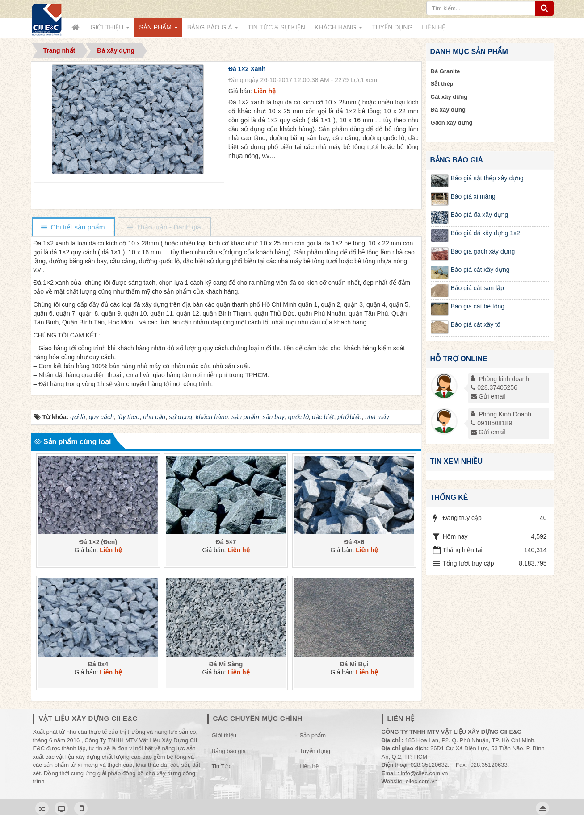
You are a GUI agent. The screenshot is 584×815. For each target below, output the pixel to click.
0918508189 (491, 423)
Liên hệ (308, 766)
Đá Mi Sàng (226, 664)
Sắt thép (442, 83)
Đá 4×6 (354, 541)
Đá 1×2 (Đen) (98, 541)
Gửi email (488, 396)
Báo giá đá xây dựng (479, 214)
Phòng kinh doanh (504, 379)
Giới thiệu (224, 735)
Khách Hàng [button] (338, 30)
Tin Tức (221, 766)
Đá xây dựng (448, 109)
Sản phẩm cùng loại (72, 441)
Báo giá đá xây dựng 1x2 (485, 233)
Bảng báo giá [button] (213, 30)
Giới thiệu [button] (110, 30)
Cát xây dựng (449, 96)
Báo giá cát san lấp (477, 287)
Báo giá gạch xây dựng (483, 251)
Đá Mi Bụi (354, 664)
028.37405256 (494, 387)
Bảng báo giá (229, 751)
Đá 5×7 (226, 541)
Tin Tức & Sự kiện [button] (276, 27)
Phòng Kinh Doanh (505, 414)
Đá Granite (445, 71)
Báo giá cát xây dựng (480, 269)
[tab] (73, 227)
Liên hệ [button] (433, 27)
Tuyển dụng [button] (392, 27)
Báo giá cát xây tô (475, 324)
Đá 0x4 (98, 664)
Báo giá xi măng (473, 196)
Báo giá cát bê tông (478, 306)
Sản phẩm (312, 735)
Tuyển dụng (314, 751)
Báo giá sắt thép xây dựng (487, 178)
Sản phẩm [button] (158, 30)
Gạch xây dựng (452, 122)
